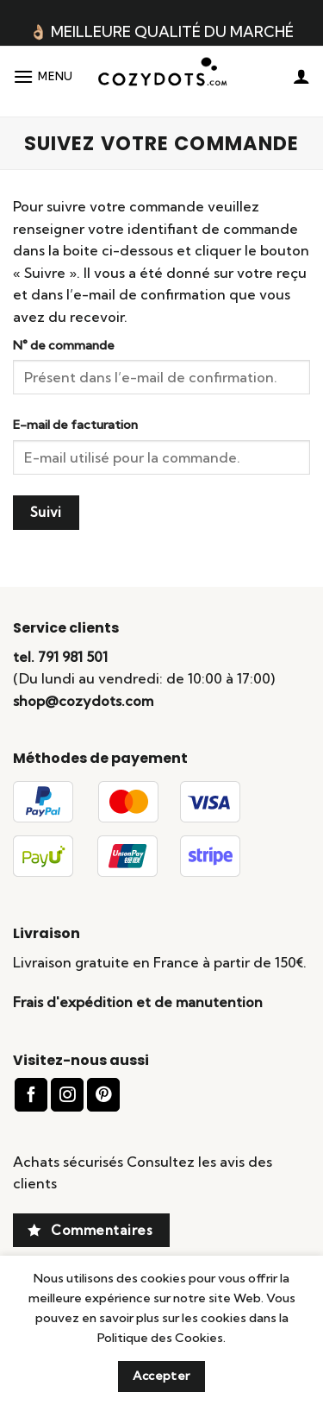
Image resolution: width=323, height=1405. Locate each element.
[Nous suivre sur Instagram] (67, 1095)
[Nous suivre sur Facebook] (31, 1095)
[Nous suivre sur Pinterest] (103, 1095)
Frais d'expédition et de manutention (138, 1002)
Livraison (46, 933)
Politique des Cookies (160, 1337)
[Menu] (43, 76)
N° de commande (64, 345)
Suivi (46, 512)
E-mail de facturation (75, 424)
